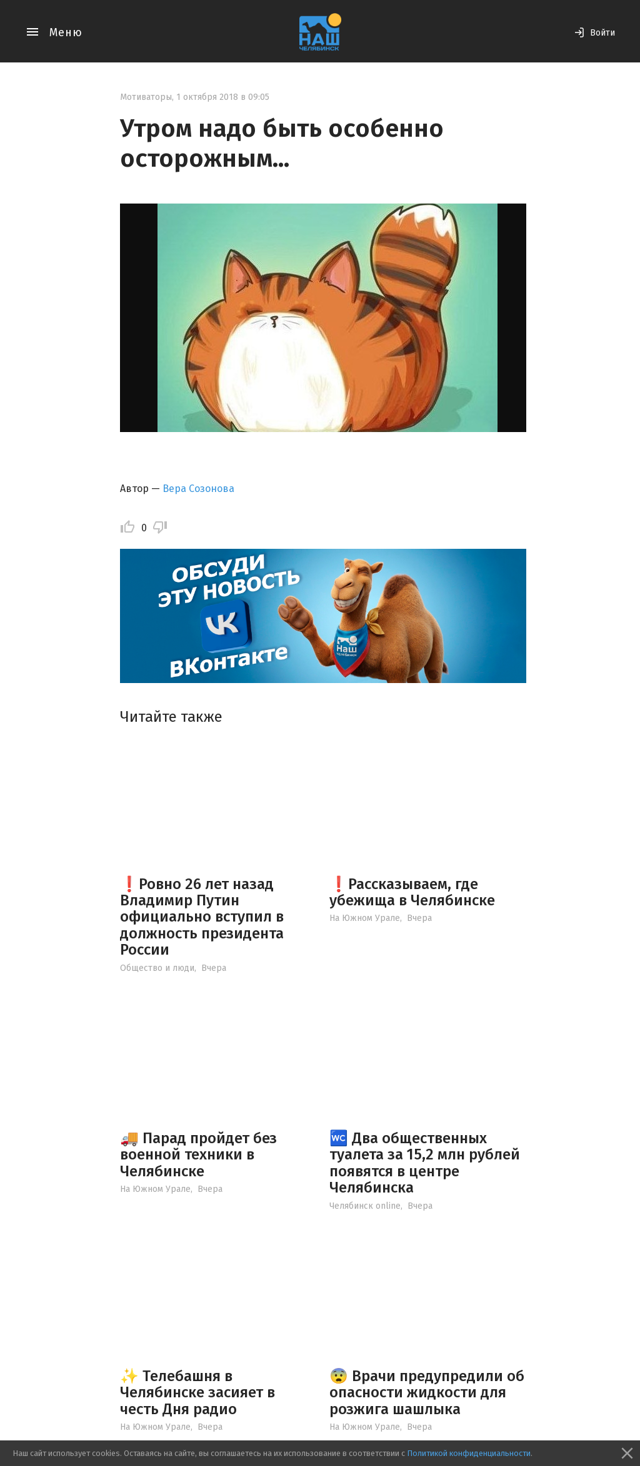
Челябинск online (365, 1206)
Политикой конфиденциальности (469, 1453)
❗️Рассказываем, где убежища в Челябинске (412, 892)
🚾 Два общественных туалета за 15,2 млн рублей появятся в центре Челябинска (424, 1162)
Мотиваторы (146, 97)
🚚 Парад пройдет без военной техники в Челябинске (198, 1154)
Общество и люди (157, 968)
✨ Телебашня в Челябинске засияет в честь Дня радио (197, 1392)
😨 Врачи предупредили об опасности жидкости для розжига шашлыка (426, 1392)
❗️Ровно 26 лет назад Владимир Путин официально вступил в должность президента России (202, 917)
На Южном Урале (364, 918)
